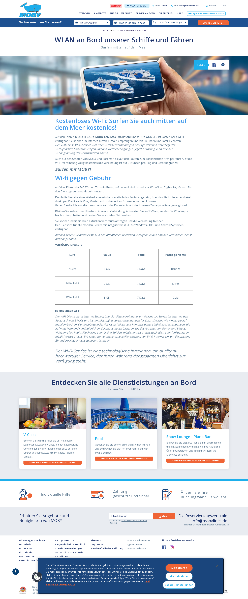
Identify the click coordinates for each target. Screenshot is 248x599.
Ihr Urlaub (25, 552)
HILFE (180, 13)
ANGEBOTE (100, 13)
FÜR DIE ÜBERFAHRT (121, 13)
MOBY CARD (26, 548)
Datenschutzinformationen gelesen (128, 521)
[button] (224, 5)
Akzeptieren (179, 567)
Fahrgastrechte (64, 540)
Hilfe (161, 5)
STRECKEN (84, 13)
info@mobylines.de (209, 520)
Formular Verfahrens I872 (35, 560)
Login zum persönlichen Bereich (208, 13)
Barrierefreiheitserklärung (107, 548)
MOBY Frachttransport (139, 540)
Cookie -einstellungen (68, 548)
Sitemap (96, 540)
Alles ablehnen (179, 576)
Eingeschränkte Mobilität (70, 544)
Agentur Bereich (137, 5)
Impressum (98, 544)
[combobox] (131, 22)
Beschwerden (27, 556)
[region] (131, 576)
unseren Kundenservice (218, 524)
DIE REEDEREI (166, 13)
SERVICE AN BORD (145, 13)
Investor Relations (136, 548)
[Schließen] (216, 566)
